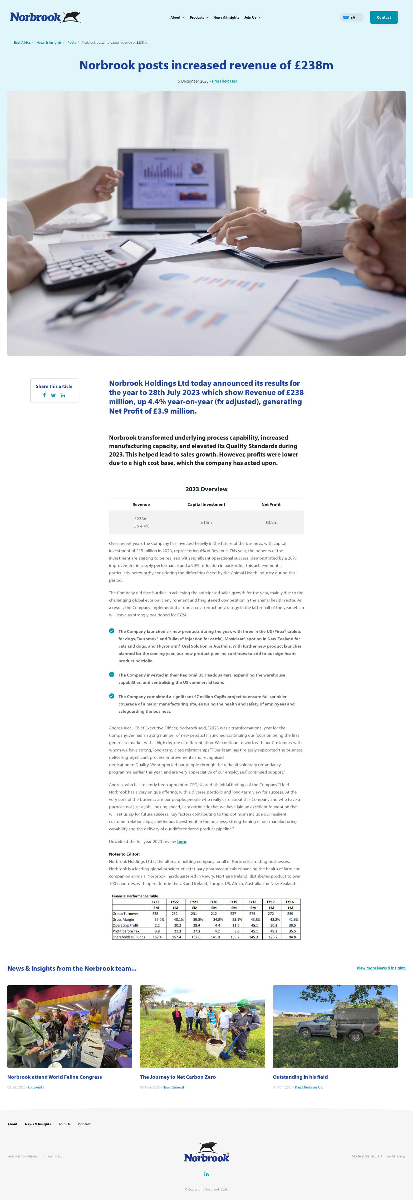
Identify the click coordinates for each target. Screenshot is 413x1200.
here (181, 866)
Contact (384, 17)
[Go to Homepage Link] (45, 17)
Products (197, 17)
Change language (360, 17)
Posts (71, 42)
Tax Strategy (396, 1156)
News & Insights (226, 17)
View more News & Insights (381, 992)
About (175, 17)
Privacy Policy (52, 1156)
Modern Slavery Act (367, 1156)
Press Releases (224, 81)
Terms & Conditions (22, 1156)
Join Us (250, 17)
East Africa (22, 42)
